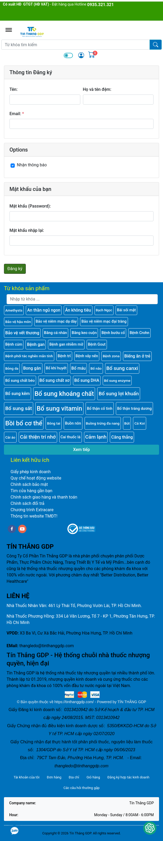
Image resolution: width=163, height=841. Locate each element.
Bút (127, 423)
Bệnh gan (36, 344)
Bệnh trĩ (64, 356)
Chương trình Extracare (32, 509)
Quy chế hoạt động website (36, 478)
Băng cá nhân (55, 333)
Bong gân (32, 368)
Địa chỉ (74, 777)
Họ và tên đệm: (97, 89)
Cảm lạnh (96, 437)
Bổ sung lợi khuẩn (118, 394)
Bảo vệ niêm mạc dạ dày (56, 321)
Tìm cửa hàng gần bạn (31, 490)
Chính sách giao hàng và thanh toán (44, 497)
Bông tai (53, 423)
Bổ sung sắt (18, 408)
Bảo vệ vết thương (22, 332)
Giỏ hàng (93, 777)
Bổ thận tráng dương (134, 408)
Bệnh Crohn (139, 333)
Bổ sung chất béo (20, 380)
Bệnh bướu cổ (113, 333)
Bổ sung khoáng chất (64, 393)
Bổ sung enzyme (117, 380)
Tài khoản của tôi (26, 777)
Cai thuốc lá (71, 437)
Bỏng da (11, 368)
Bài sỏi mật (126, 310)
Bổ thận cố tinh (99, 408)
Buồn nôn (73, 423)
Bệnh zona (111, 356)
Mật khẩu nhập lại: (26, 230)
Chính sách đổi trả (28, 503)
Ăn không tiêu (78, 310)
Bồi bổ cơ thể (23, 423)
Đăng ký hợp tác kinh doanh (128, 777)
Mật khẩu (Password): (30, 206)
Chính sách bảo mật (29, 484)
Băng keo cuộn (84, 333)
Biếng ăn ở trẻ (137, 356)
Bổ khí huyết (56, 368)
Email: (15, 113)
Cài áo (10, 437)
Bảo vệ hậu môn (18, 322)
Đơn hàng (54, 777)
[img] (81, 55)
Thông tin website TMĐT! (34, 516)
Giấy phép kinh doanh (31, 471)
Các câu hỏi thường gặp (81, 788)
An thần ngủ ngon (43, 310)
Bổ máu (78, 368)
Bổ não (95, 368)
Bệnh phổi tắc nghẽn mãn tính (29, 356)
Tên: (13, 89)
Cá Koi (139, 423)
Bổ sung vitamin (59, 408)
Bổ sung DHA (86, 380)
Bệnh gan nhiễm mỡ (66, 344)
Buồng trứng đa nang (103, 423)
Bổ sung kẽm (17, 393)
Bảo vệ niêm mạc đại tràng (103, 321)
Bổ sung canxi (122, 368)
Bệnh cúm (13, 344)
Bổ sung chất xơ (54, 380)
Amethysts (13, 310)
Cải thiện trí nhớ (38, 437)
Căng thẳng (122, 437)
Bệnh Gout (97, 344)
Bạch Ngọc (104, 310)
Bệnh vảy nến (87, 356)
